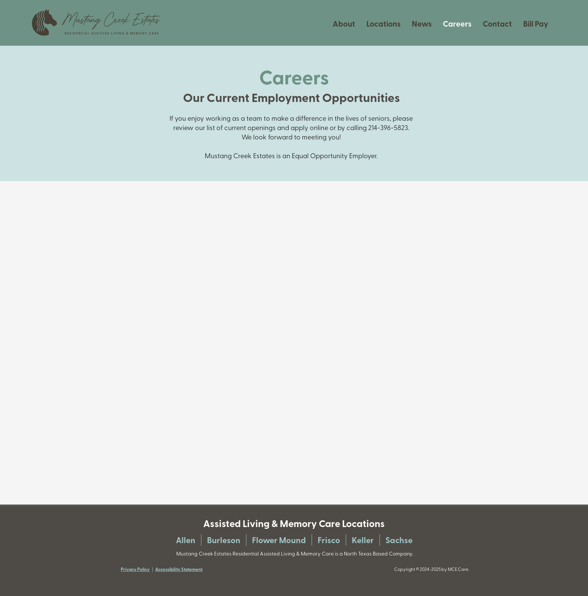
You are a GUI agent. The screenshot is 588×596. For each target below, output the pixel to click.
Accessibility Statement (178, 569)
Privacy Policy (135, 569)
